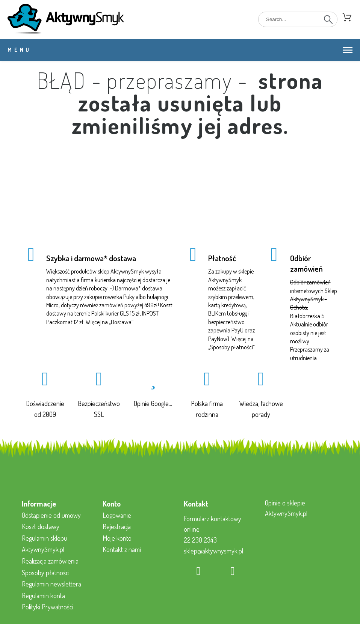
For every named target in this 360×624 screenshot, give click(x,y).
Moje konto (117, 538)
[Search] (297, 19)
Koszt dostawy (40, 526)
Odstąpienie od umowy (51, 515)
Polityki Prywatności (47, 607)
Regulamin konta (43, 595)
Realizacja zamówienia (50, 561)
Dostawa (121, 322)
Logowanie (117, 515)
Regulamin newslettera (51, 584)
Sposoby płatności (231, 347)
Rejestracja (117, 526)
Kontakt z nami (122, 549)
